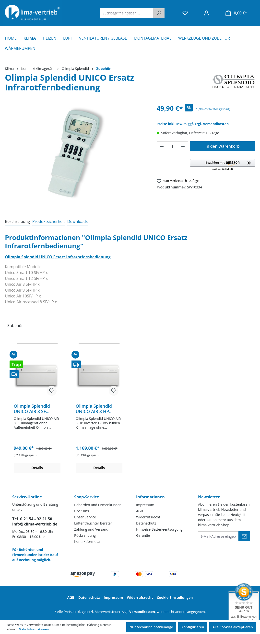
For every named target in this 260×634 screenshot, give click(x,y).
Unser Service (85, 517)
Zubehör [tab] (15, 325)
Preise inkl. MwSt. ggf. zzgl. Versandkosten (193, 123)
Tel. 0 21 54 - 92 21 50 (32, 519)
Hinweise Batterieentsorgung (159, 529)
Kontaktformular (87, 541)
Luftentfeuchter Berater (93, 523)
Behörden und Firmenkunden (97, 505)
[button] (222, 165)
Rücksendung (85, 535)
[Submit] (244, 536)
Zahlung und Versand (91, 529)
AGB (139, 511)
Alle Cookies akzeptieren (233, 627)
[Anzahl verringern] (162, 146)
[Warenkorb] (236, 13)
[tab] (17, 221)
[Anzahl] (172, 146)
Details (37, 467)
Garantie (143, 535)
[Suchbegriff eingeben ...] (127, 13)
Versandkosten (142, 611)
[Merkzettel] (185, 13)
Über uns (81, 511)
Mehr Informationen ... (35, 629)
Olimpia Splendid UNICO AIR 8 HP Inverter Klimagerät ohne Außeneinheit (96, 408)
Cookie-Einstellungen (175, 597)
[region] (76, 155)
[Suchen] (159, 13)
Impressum (145, 505)
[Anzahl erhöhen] (183, 146)
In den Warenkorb (223, 146)
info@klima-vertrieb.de (35, 524)
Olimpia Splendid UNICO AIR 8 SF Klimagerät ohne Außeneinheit (32, 408)
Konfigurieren (192, 627)
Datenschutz (146, 523)
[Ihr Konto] (207, 13)
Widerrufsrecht (148, 517)
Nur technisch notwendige (151, 627)
